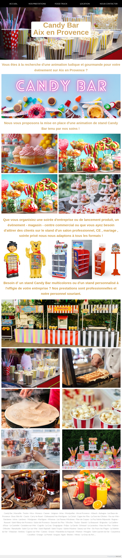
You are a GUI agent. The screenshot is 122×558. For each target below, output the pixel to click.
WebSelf (118, 556)
